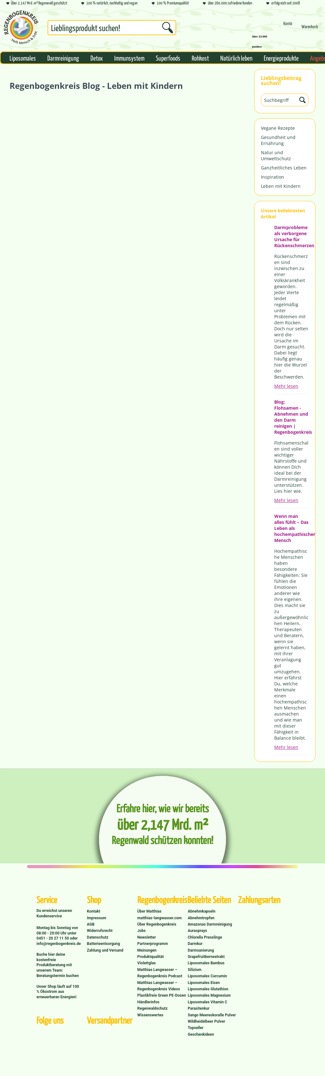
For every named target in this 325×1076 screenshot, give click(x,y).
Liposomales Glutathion (208, 989)
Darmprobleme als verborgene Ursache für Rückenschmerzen (291, 236)
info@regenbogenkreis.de (58, 943)
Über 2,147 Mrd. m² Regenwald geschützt (36, 3)
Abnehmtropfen (201, 918)
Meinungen (146, 950)
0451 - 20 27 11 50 (53, 938)
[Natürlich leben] (236, 57)
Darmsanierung (201, 950)
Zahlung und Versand (105, 950)
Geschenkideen (201, 1034)
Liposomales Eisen (204, 982)
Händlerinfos (148, 1002)
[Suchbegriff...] (112, 27)
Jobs (141, 930)
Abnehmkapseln (201, 911)
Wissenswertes (150, 1015)
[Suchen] (167, 27)
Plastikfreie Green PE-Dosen (161, 995)
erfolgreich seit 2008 (283, 3)
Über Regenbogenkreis (156, 924)
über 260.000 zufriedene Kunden (227, 3)
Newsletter (146, 937)
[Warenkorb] (309, 29)
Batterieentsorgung (103, 943)
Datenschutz (98, 937)
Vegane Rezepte (278, 128)
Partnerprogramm (152, 943)
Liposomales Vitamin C (207, 1002)
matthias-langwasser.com (159, 918)
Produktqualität (150, 956)
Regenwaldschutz (152, 1008)
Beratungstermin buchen (57, 976)
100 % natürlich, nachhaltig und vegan (109, 3)
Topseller (195, 1028)
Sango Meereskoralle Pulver (212, 1015)
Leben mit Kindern (281, 186)
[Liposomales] (23, 57)
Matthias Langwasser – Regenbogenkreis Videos (158, 985)
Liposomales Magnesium (209, 995)
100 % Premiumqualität (170, 3)
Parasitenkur (198, 1008)
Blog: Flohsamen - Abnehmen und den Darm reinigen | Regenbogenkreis (291, 417)
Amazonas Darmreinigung (210, 924)
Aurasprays (197, 930)
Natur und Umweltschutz (276, 155)
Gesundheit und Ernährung (278, 140)
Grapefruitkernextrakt (206, 956)
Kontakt (93, 911)
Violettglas (146, 963)
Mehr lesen (286, 386)
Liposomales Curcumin (207, 976)
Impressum (96, 918)
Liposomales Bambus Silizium (206, 966)
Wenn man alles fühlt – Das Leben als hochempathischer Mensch (291, 528)
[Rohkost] (200, 57)
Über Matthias (149, 911)
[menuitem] (112, 29)
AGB (91, 924)
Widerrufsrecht (100, 930)
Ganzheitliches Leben (284, 168)
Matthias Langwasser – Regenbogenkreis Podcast (159, 972)
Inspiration (272, 177)
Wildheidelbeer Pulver (206, 1021)
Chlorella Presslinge (205, 937)
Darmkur (195, 943)
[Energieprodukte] (281, 57)
